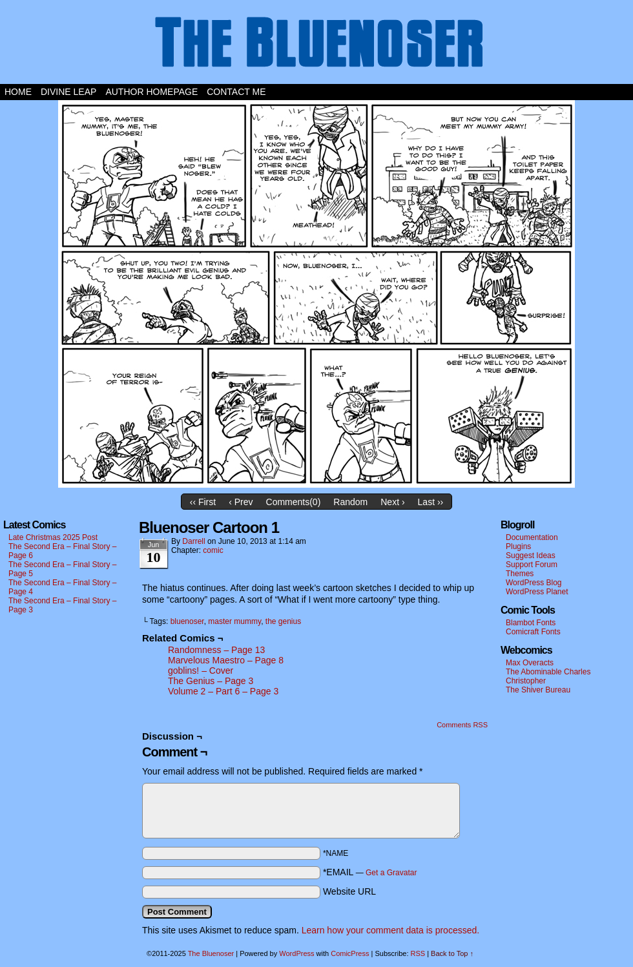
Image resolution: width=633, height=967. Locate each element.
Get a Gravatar (391, 872)
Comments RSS (462, 725)
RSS (418, 953)
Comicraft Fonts (533, 631)
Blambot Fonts (530, 622)
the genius (283, 621)
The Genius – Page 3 (210, 681)
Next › (392, 502)
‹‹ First (203, 502)
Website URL (349, 891)
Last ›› (431, 502)
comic (213, 550)
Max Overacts (530, 662)
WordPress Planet (537, 591)
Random (350, 502)
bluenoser (187, 621)
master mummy (234, 621)
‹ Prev (241, 502)
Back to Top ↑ (452, 953)
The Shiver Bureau (538, 689)
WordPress (296, 953)
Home (18, 92)
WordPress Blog (533, 582)
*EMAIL (370, 872)
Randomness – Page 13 (216, 650)
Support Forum (531, 564)
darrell (193, 541)
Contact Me (236, 92)
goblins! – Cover (200, 670)
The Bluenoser (316, 45)
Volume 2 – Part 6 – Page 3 (223, 691)
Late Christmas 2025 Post (53, 537)
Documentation (532, 537)
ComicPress (350, 953)
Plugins (518, 546)
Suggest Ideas (530, 555)
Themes (520, 573)
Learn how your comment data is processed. (390, 930)
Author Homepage (151, 92)
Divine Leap (68, 92)
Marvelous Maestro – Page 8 (226, 660)
